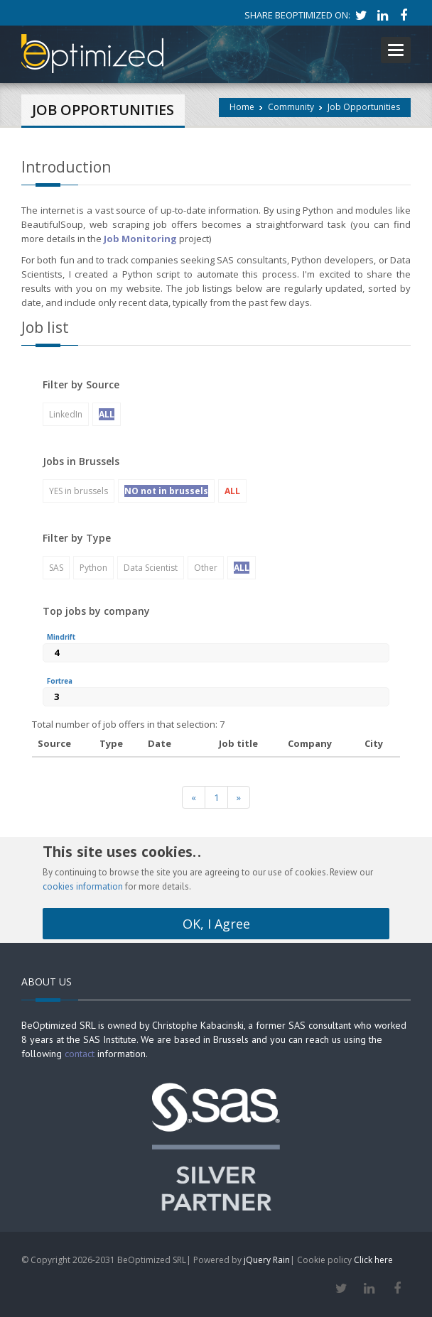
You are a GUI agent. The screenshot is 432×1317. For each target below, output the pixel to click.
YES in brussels (78, 491)
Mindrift (61, 637)
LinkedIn (65, 414)
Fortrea (59, 681)
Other (205, 568)
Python (93, 568)
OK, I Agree (216, 923)
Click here (373, 1260)
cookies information (83, 886)
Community (291, 107)
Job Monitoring (140, 238)
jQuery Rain (267, 1260)
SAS (56, 568)
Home (242, 107)
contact (79, 1053)
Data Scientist (151, 568)
